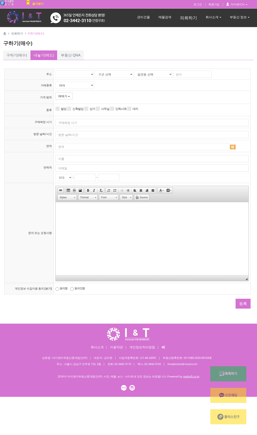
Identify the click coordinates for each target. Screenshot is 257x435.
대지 (132, 109)
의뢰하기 (188, 18)
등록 (243, 303)
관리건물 (143, 17)
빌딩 (60, 109)
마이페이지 (237, 4)
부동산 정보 (240, 17)
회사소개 (213, 17)
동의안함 (77, 288)
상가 (89, 109)
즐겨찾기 (37, 4)
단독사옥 (118, 109)
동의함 (61, 288)
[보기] (48, 288)
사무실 (102, 109)
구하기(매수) (16, 55)
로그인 (198, 4)
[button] (61, 190)
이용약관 (116, 347)
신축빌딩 (75, 109)
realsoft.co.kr (191, 376)
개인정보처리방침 (142, 347)
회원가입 (214, 4)
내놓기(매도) (44, 55)
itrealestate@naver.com (182, 364)
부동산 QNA (71, 55)
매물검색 (164, 17)
